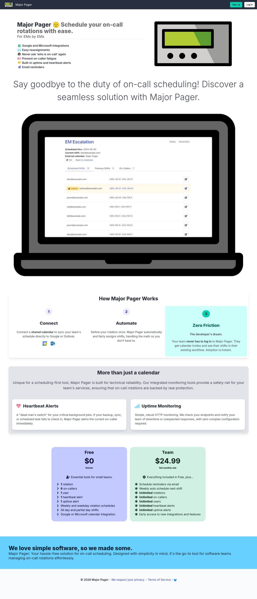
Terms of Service (159, 579)
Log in (249, 4)
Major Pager (17, 4)
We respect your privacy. (128, 579)
